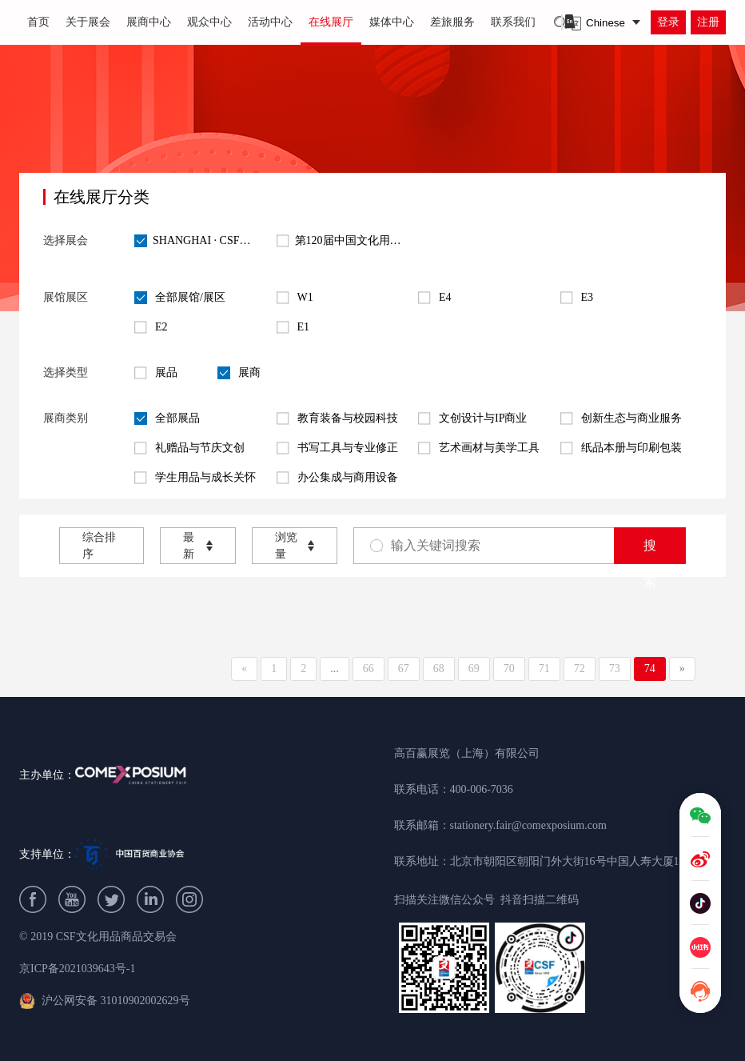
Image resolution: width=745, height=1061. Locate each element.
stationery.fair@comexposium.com (528, 825)
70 (509, 669)
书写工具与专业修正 (337, 448)
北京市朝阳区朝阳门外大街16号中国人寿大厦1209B (576, 861)
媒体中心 (391, 22)
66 (368, 669)
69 (474, 669)
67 (403, 669)
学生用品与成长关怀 (195, 477)
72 (579, 669)
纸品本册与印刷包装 (621, 448)
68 (438, 669)
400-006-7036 (481, 789)
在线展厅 (331, 22)
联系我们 (513, 22)
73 (614, 669)
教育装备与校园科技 (337, 418)
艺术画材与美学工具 (479, 448)
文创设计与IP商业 (472, 418)
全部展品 (167, 418)
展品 (155, 372)
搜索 (649, 551)
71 (544, 669)
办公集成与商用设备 (337, 477)
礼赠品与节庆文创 (189, 448)
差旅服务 (452, 22)
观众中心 (209, 22)
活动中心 (270, 22)
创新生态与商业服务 (621, 418)
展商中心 (148, 22)
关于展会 (88, 22)
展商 (239, 372)
